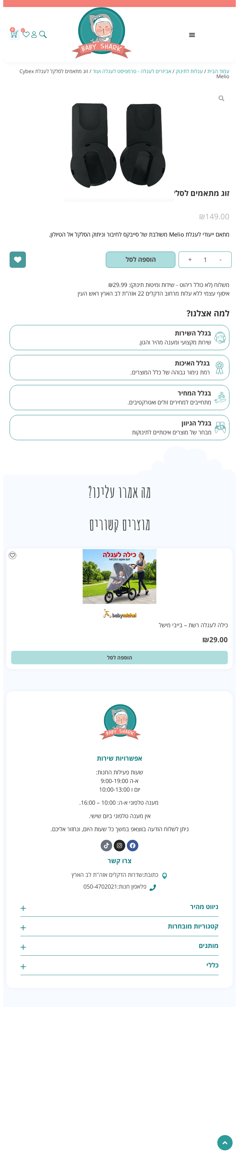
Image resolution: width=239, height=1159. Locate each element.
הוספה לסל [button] (119, 657)
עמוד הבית (218, 71)
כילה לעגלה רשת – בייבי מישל (193, 625)
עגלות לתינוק (189, 71)
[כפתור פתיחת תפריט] (192, 35)
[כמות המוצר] (205, 260)
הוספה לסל (141, 259)
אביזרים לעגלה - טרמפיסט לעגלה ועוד (132, 71)
